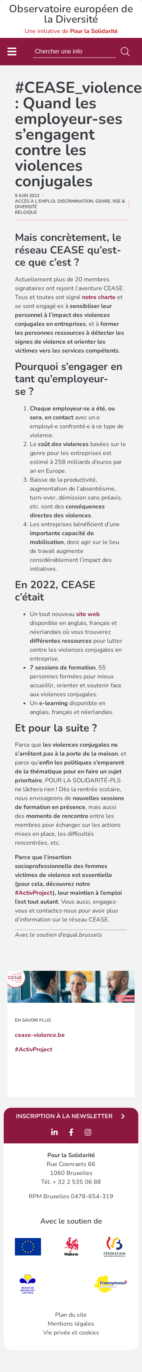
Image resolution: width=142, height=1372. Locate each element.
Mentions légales (71, 1324)
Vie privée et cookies (71, 1333)
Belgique (26, 212)
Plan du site (71, 1315)
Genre (102, 201)
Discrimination (75, 201)
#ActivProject (34, 893)
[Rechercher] (127, 51)
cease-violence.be (40, 1035)
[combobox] (74, 51)
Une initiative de (71, 31)
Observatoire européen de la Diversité (71, 14)
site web (88, 614)
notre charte (99, 297)
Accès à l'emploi (35, 201)
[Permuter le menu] (11, 51)
